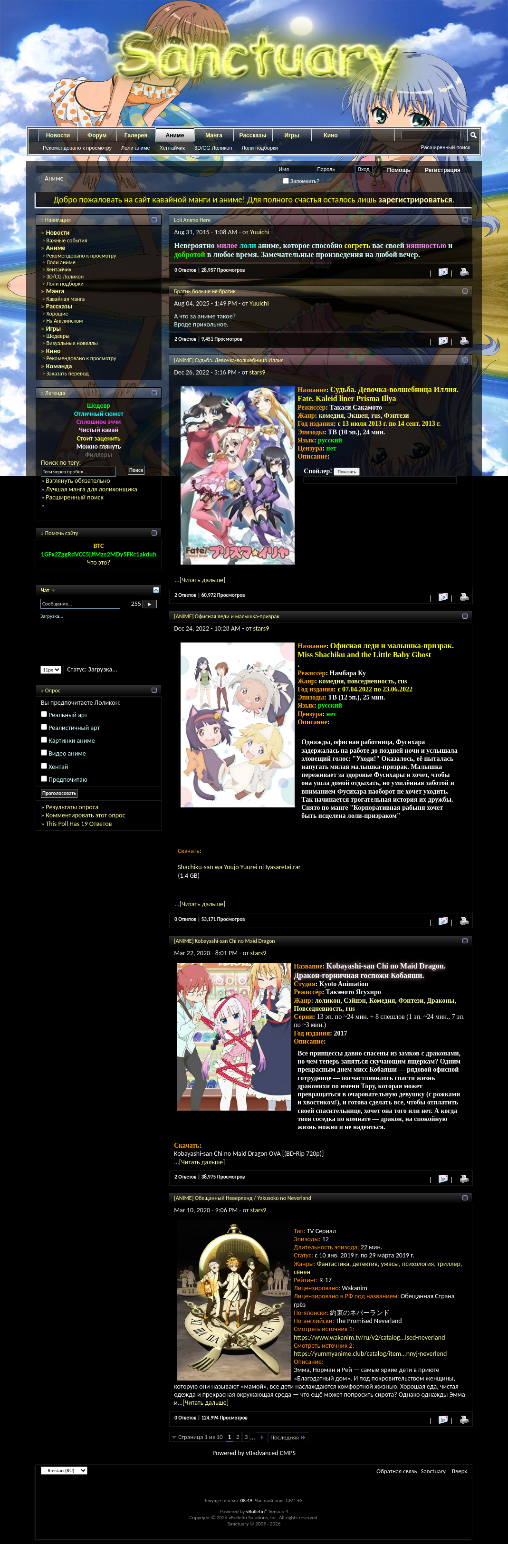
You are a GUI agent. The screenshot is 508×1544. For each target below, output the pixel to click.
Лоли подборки (260, 148)
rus (375, 415)
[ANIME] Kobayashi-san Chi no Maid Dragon (224, 941)
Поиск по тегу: (61, 463)
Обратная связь (396, 1471)
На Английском (64, 320)
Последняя (288, 1437)
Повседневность (318, 1008)
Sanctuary (433, 1471)
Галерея (136, 135)
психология (418, 1264)
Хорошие (57, 313)
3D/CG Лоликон (213, 148)
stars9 (257, 372)
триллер (448, 1264)
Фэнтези (396, 415)
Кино (330, 135)
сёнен (302, 1272)
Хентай (58, 767)
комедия (331, 415)
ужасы (390, 1264)
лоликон (328, 1000)
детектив (365, 1264)
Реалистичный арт (74, 728)
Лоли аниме (135, 148)
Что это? (98, 562)
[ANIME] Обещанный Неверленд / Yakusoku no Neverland (242, 1198)
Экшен (357, 415)
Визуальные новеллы (72, 343)
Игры (291, 135)
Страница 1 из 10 (200, 1436)
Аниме (175, 135)
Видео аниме (67, 753)
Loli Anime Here (192, 220)
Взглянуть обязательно (78, 481)
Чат (45, 590)
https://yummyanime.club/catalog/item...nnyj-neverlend (370, 1354)
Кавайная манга (65, 299)
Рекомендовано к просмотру (77, 148)
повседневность (370, 681)
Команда (59, 366)
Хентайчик (172, 148)
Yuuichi (259, 232)
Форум (96, 135)
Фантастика (333, 1264)
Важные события (66, 240)
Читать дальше (202, 580)
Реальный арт (67, 715)
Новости (58, 135)
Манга (213, 135)
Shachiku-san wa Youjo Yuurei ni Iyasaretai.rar (239, 867)
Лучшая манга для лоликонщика (91, 489)
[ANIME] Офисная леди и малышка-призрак (226, 616)
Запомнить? (301, 181)
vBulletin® (257, 1511)
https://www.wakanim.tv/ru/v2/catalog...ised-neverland (369, 1337)
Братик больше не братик (205, 291)
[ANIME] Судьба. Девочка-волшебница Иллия (229, 360)
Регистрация (442, 170)
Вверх (459, 1471)
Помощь (399, 170)
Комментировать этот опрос (85, 815)
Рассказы (253, 135)
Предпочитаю (67, 780)
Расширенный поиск (445, 147)
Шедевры (57, 336)
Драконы (440, 1000)
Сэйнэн (355, 1000)
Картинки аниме (71, 741)
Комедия (382, 1000)
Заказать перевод (67, 373)
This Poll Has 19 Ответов (79, 824)
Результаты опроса (72, 807)
